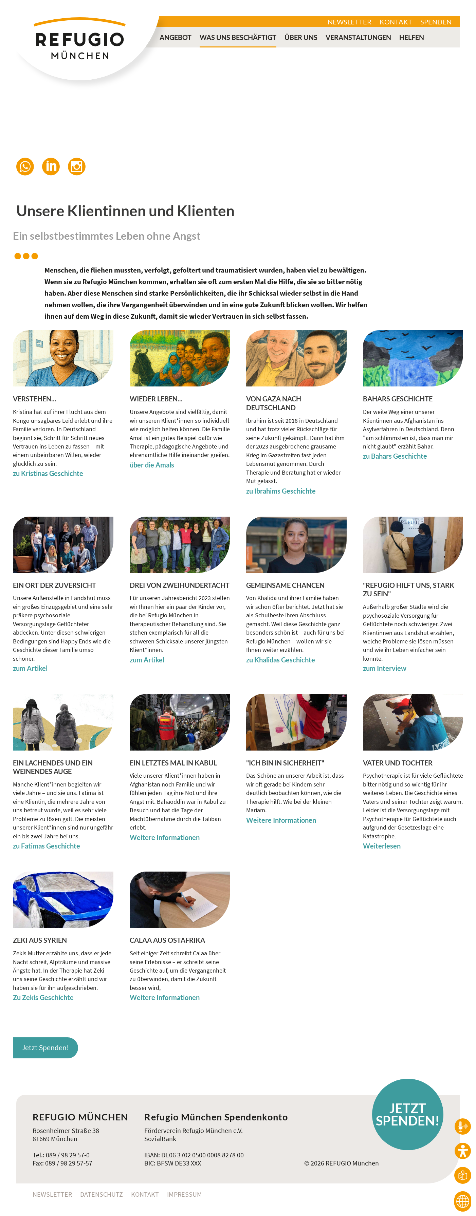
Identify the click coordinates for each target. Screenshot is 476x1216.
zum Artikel (30, 668)
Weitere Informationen (165, 837)
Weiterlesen (382, 846)
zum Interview (384, 668)
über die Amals (152, 465)
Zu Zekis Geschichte (43, 997)
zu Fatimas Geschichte (46, 846)
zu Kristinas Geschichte (48, 473)
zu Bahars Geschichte (395, 456)
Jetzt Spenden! (45, 1047)
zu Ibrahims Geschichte (281, 491)
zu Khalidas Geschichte (280, 660)
